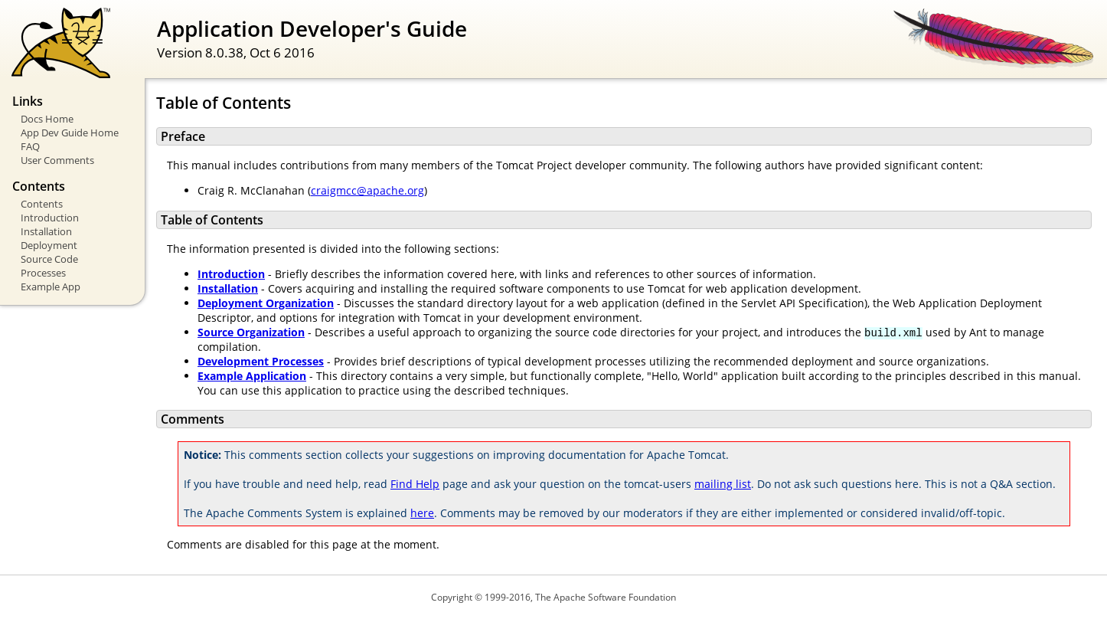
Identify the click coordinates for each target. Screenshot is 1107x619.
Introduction (50, 217)
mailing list (722, 484)
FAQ (30, 146)
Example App (50, 286)
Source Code (49, 259)
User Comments (57, 160)
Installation (46, 231)
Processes (43, 273)
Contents (42, 204)
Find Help (414, 484)
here (422, 513)
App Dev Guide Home (70, 132)
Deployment (49, 245)
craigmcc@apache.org (367, 190)
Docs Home (47, 119)
